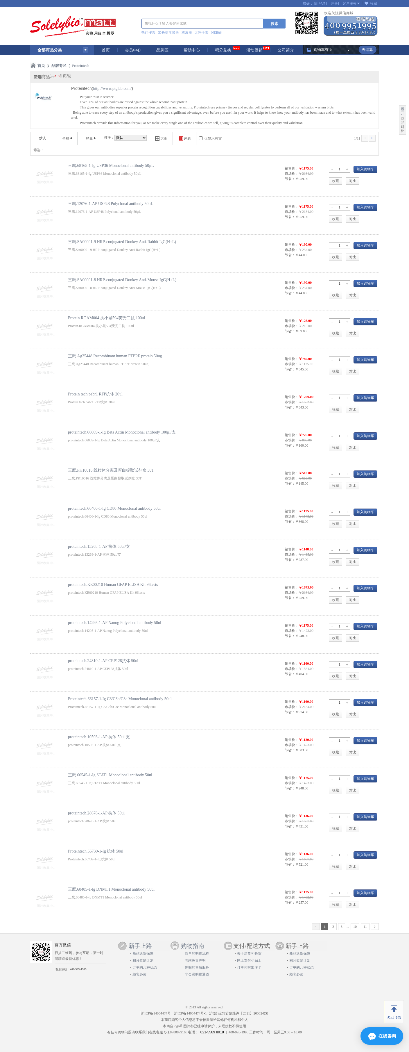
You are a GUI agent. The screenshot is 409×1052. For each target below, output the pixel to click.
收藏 (373, 3)
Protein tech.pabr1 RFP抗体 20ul (95, 394)
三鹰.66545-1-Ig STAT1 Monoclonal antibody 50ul (110, 775)
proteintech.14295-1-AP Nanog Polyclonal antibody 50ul (114, 622)
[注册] (334, 3)
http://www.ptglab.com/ (112, 88)
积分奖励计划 (142, 960)
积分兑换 (223, 50)
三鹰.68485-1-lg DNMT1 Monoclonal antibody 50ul (111, 889)
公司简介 (286, 50)
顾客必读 (139, 974)
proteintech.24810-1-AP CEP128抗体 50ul (103, 660)
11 (365, 927)
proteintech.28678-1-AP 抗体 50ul (96, 813)
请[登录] (320, 3)
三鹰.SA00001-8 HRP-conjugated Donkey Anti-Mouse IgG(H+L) (122, 279)
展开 (402, 111)
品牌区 (162, 50)
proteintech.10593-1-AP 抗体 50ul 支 (99, 736)
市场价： (292, 174)
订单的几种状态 (144, 967)
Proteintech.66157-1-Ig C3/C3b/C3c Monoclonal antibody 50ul (120, 698)
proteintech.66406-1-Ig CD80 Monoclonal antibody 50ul (114, 508)
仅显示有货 (213, 138)
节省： (290, 179)
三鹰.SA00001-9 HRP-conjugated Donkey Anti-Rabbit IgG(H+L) (122, 241)
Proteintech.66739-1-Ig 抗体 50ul (95, 851)
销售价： (292, 168)
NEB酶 (216, 33)
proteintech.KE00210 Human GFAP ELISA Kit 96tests (113, 584)
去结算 (367, 49)
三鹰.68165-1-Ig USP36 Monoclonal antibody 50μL (111, 165)
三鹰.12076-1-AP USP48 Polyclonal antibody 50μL (110, 203)
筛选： (38, 150)
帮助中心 (192, 50)
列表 (185, 138)
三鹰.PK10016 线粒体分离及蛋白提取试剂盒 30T (111, 470)
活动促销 (254, 50)
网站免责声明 (195, 960)
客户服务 (349, 3)
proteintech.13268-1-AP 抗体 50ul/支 (99, 546)
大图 (161, 138)
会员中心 (133, 50)
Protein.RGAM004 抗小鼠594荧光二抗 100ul (106, 317)
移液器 (187, 33)
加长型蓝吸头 (168, 33)
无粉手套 (202, 33)
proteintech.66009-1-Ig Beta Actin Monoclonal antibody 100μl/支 (122, 432)
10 (355, 927)
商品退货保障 (142, 953)
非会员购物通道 (197, 974)
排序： (109, 137)
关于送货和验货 (249, 953)
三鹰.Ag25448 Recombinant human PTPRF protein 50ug (115, 356)
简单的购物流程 (197, 953)
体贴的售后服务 (197, 967)
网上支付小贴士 (249, 960)
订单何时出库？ (249, 967)
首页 (106, 50)
